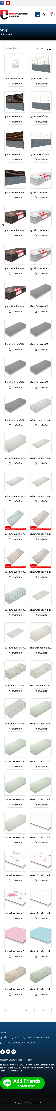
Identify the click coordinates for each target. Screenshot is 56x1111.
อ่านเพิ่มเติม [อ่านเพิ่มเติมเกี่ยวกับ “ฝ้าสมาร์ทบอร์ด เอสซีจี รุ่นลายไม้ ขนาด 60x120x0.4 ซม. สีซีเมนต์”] (42, 994)
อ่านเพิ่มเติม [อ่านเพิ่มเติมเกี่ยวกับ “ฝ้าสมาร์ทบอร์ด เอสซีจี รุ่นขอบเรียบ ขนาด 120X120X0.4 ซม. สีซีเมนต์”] (42, 728)
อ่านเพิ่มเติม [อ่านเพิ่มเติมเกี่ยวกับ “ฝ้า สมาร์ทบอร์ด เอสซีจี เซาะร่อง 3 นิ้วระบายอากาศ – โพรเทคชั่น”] (42, 691)
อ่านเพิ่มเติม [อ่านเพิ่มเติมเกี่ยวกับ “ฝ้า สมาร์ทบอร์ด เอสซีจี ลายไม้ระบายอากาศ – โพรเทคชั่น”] (17, 691)
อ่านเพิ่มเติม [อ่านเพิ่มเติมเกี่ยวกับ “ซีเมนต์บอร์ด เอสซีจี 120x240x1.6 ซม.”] (17, 387)
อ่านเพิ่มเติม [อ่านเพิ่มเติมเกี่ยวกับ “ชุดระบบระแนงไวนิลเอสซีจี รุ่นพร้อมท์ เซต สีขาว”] (42, 159)
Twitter (8, 1051)
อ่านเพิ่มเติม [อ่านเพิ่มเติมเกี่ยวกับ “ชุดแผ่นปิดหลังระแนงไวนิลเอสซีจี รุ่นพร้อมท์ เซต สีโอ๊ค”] (17, 273)
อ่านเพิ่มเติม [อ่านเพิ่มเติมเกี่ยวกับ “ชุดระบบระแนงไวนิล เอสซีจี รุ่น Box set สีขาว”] (42, 83)
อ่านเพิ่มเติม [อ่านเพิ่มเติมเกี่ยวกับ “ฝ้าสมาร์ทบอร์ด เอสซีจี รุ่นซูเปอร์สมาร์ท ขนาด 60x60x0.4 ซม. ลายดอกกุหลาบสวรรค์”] (17, 880)
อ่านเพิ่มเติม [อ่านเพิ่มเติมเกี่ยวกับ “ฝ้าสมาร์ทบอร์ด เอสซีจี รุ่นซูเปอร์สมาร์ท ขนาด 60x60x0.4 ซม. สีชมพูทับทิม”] (17, 956)
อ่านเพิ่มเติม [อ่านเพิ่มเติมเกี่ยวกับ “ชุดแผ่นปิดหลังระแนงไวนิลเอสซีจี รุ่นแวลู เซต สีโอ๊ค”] (17, 311)
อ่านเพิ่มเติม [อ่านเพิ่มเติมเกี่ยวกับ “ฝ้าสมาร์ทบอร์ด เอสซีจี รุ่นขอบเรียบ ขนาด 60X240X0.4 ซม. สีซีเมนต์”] (42, 804)
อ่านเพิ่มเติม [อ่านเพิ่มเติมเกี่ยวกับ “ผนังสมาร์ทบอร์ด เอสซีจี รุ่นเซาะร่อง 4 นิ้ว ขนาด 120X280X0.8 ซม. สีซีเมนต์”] (17, 615)
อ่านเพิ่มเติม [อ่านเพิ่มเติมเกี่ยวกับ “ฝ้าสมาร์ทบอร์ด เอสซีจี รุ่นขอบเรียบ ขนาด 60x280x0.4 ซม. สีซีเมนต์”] (17, 842)
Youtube (13, 1051)
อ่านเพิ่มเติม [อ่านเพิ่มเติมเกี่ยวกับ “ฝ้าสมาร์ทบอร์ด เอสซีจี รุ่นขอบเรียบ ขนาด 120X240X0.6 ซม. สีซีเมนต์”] (42, 766)
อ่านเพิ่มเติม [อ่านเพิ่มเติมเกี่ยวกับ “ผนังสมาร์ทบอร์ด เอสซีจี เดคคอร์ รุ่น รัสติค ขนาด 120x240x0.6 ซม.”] (42, 615)
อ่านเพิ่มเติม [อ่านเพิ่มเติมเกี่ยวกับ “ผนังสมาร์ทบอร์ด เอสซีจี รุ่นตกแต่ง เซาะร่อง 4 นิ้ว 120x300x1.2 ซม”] (17, 539)
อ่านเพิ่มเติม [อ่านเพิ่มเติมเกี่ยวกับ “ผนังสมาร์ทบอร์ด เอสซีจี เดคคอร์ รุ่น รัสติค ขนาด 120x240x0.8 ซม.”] (17, 652)
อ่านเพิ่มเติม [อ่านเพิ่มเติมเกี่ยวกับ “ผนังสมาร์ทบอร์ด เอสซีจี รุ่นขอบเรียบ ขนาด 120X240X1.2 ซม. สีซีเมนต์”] (42, 501)
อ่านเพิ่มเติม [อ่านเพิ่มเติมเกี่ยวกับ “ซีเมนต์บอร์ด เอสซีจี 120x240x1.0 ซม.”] (17, 349)
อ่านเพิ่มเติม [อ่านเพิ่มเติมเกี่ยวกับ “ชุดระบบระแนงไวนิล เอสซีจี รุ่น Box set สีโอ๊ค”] (17, 121)
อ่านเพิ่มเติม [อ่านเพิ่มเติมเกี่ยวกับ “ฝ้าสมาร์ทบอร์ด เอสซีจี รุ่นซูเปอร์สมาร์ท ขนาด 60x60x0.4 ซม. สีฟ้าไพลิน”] (42, 956)
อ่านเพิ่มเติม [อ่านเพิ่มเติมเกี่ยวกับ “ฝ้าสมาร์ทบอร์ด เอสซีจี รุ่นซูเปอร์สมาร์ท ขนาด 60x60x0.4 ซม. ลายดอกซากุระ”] (42, 880)
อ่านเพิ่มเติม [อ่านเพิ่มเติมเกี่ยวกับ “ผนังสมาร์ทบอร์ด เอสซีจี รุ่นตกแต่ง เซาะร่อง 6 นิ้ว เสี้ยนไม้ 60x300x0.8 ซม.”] (42, 577)
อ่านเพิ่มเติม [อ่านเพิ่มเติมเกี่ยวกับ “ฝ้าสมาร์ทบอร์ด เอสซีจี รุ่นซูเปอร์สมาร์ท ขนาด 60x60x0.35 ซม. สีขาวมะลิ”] (42, 842)
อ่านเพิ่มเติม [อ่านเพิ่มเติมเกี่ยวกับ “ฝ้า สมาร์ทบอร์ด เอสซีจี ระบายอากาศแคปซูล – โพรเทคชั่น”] (42, 652)
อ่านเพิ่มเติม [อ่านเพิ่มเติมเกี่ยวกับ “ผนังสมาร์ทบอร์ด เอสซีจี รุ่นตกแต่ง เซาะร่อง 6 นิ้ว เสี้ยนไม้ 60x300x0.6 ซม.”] (17, 577)
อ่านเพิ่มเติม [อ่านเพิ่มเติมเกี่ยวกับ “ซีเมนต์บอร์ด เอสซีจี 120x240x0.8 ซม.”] (42, 311)
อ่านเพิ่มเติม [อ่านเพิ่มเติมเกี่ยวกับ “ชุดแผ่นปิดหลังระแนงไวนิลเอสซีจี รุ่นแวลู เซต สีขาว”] (42, 273)
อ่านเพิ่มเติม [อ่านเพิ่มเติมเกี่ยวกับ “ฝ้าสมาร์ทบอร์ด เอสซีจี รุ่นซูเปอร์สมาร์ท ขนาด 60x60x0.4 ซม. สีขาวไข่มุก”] (42, 918)
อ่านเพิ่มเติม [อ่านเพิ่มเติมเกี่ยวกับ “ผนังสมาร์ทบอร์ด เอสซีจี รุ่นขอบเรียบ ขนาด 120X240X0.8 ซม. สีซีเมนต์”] (42, 463)
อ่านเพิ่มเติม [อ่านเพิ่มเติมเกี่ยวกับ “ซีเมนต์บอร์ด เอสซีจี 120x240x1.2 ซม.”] (42, 349)
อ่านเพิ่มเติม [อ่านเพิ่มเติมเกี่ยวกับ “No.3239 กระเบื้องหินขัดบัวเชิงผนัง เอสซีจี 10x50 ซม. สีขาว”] (17, 83)
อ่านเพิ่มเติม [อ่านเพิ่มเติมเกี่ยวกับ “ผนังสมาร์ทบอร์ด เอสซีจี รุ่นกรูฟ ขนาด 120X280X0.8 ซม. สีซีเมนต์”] (42, 425)
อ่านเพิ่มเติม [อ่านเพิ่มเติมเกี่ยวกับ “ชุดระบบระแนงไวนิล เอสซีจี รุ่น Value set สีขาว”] (42, 121)
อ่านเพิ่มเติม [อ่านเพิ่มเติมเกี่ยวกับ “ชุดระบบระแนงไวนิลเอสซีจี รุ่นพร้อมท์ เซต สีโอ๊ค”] (17, 197)
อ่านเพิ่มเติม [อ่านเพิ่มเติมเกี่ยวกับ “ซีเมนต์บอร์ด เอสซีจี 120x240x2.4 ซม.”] (17, 425)
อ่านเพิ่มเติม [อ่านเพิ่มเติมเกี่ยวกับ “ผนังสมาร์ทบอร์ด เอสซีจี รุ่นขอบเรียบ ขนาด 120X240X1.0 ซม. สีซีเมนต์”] (17, 501)
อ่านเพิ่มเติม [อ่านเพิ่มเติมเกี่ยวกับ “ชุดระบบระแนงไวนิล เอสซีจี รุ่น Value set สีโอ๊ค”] (17, 159)
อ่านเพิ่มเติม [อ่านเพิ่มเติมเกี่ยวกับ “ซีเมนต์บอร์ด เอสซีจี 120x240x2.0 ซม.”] (42, 387)
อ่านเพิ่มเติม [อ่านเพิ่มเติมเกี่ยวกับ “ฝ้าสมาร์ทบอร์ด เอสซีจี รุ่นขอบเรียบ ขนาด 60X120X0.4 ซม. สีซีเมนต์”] (17, 804)
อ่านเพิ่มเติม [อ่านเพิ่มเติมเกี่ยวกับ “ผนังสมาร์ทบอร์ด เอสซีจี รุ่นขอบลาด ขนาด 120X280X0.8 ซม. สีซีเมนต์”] (17, 463)
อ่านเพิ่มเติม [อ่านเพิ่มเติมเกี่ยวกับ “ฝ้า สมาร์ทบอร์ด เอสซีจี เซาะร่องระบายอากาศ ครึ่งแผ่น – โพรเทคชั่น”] (17, 728)
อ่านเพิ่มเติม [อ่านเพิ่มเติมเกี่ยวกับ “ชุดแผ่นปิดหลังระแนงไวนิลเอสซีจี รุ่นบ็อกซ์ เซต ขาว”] (42, 197)
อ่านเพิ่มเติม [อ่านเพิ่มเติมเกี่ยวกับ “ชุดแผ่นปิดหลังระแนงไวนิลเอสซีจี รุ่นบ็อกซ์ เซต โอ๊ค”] (17, 235)
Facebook (2, 1051)
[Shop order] (16, 48)
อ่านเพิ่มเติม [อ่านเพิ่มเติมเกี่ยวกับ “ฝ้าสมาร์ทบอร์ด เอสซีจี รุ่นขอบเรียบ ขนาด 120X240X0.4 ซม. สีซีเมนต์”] (17, 766)
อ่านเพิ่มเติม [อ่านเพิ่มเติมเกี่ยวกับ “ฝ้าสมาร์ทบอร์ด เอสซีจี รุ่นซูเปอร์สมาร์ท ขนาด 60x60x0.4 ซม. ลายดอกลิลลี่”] (17, 918)
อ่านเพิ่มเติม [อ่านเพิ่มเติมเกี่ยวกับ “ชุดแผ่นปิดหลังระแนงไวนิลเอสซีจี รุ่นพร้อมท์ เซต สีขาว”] (42, 235)
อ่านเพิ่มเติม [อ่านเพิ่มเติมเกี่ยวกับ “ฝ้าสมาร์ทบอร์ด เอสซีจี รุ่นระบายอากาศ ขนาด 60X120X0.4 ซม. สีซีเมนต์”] (17, 994)
